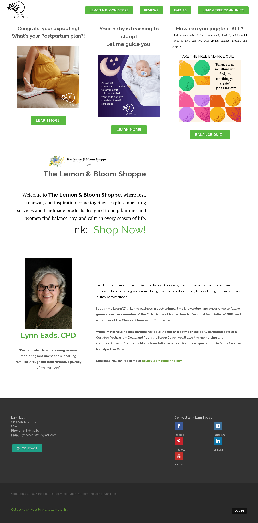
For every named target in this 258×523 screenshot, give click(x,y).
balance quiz (209, 135)
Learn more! (129, 130)
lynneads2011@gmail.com (38, 435)
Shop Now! (119, 230)
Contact (27, 448)
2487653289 (30, 430)
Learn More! (48, 120)
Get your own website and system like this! (39, 509)
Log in (239, 511)
